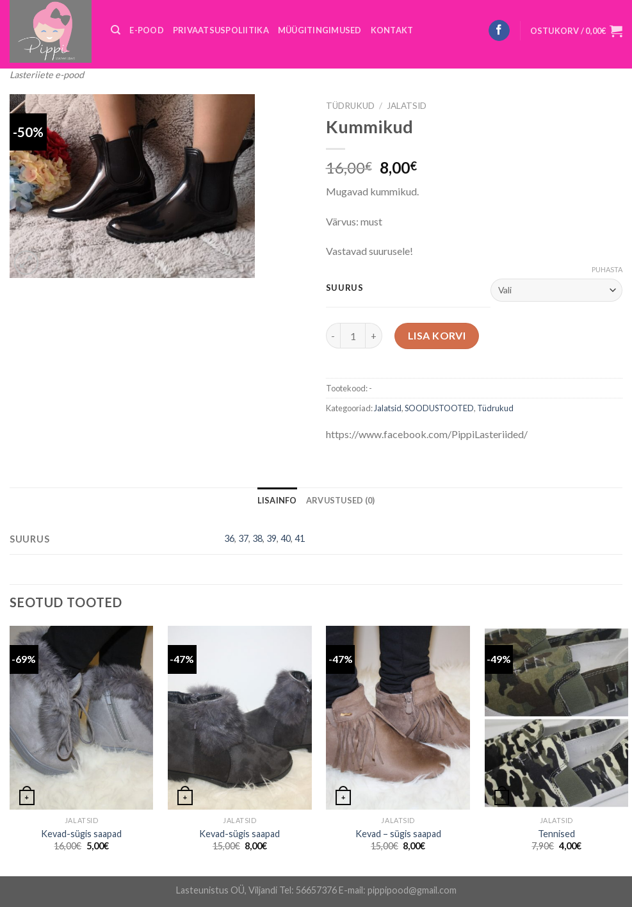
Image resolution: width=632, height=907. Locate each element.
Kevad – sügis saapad (398, 833)
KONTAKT (392, 30)
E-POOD (146, 30)
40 (285, 538)
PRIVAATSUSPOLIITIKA (221, 30)
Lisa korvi (437, 335)
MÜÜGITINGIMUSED (320, 30)
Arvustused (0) (340, 500)
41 (300, 538)
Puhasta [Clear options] (607, 269)
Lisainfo (277, 500)
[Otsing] (115, 30)
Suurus (345, 288)
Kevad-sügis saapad (81, 833)
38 (257, 538)
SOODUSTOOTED (439, 408)
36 (229, 538)
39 (271, 538)
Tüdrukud (350, 106)
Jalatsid (406, 106)
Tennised (556, 833)
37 (243, 538)
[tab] (277, 500)
